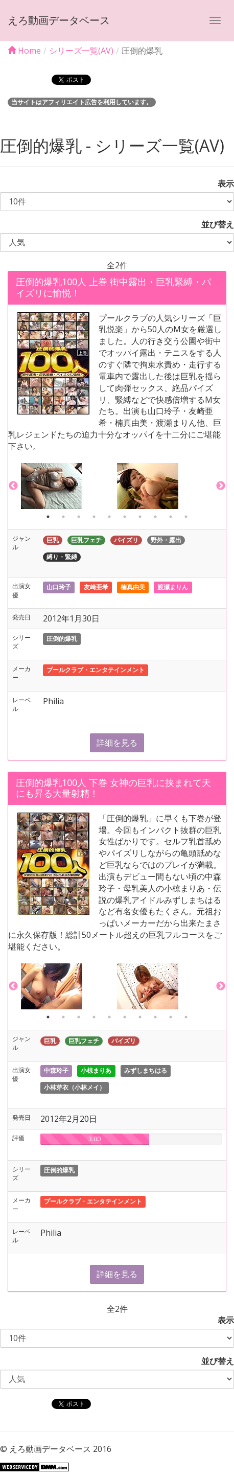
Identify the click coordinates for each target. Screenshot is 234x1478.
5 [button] (109, 517)
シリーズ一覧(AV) (81, 50)
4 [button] (94, 517)
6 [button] (125, 517)
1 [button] (48, 517)
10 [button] (186, 517)
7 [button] (140, 517)
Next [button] (221, 486)
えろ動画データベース (59, 20)
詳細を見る (117, 742)
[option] (69, 486)
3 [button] (79, 517)
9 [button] (171, 517)
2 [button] (63, 517)
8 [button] (155, 517)
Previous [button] (13, 486)
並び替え (213, 224)
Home (24, 50)
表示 (221, 183)
